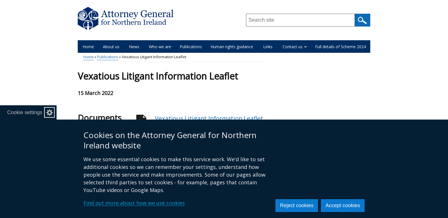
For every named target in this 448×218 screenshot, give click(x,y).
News (134, 46)
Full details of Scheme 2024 (340, 46)
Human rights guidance (232, 46)
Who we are (160, 46)
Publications (191, 46)
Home (88, 46)
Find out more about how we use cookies (134, 202)
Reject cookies (296, 205)
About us (111, 46)
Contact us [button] (295, 46)
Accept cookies (342, 205)
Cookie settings (24, 112)
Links (268, 46)
